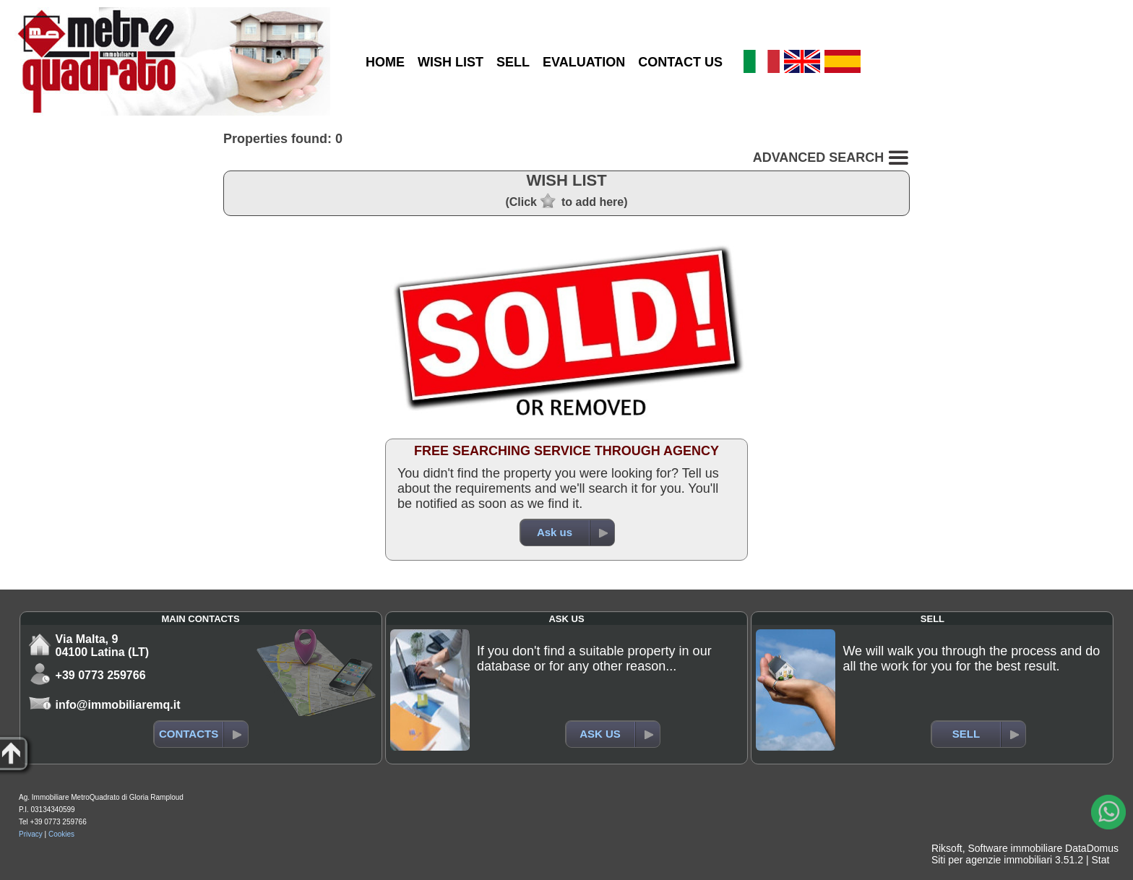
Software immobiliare (1015, 848)
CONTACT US (680, 62)
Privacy (31, 834)
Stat (1100, 860)
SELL (513, 62)
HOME (385, 62)
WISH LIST (450, 62)
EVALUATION (584, 62)
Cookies (61, 834)
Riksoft (946, 848)
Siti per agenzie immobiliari (991, 860)
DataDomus (1092, 848)
